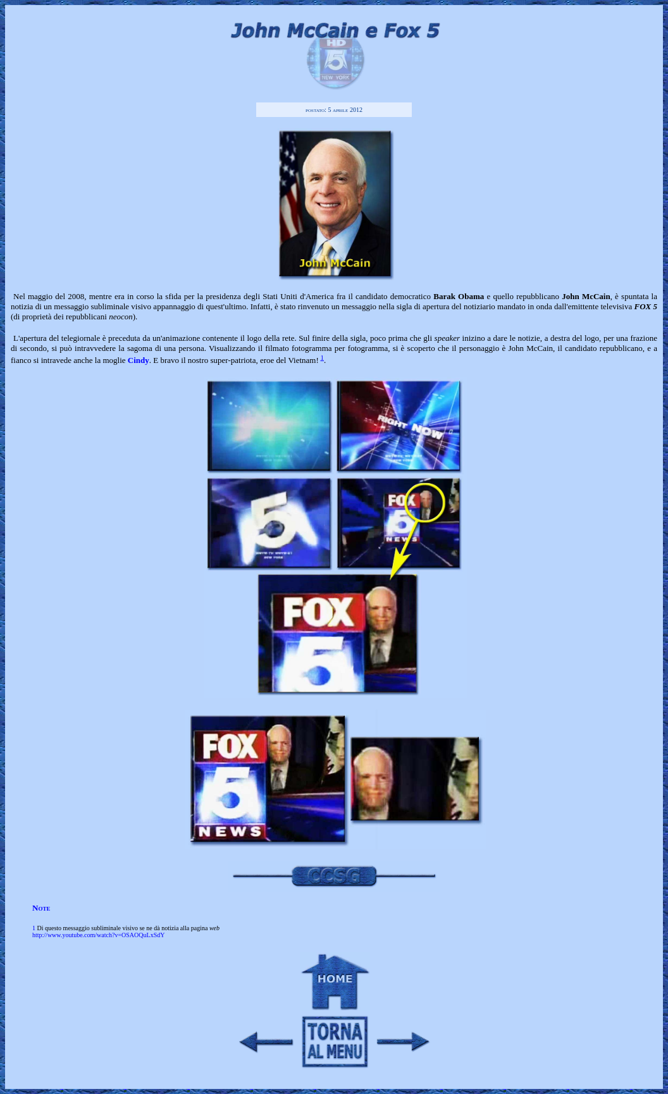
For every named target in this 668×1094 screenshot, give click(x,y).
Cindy (138, 360)
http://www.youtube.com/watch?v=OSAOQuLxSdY (98, 934)
